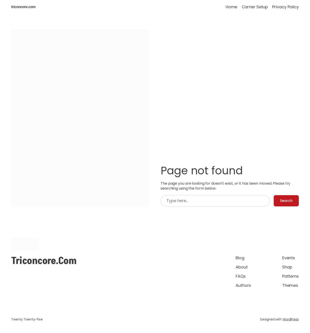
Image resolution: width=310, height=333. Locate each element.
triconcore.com (23, 7)
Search (286, 200)
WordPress (291, 319)
